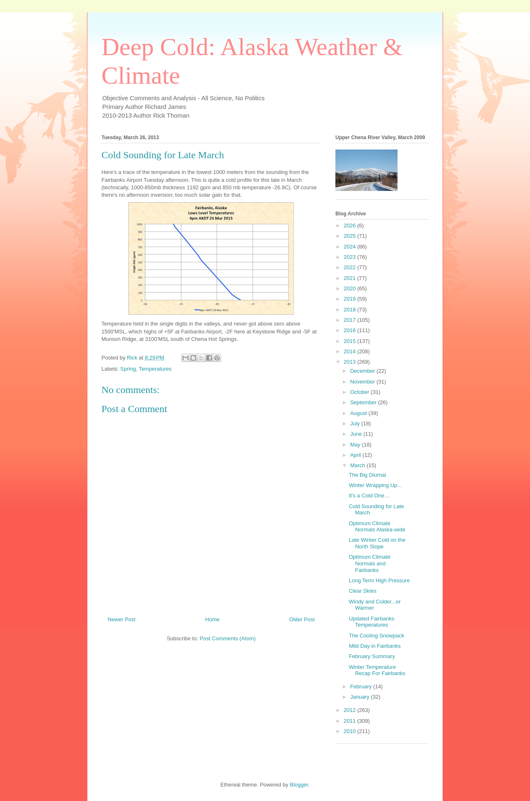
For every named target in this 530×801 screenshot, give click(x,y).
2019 (350, 299)
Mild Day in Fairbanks (374, 646)
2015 (350, 341)
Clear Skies (362, 591)
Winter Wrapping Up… (375, 485)
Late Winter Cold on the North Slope (377, 543)
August (359, 413)
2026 (350, 225)
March (358, 465)
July (355, 423)
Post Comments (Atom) (227, 638)
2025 (350, 236)
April (356, 455)
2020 (350, 288)
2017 (350, 320)
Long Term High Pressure (379, 580)
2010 (350, 731)
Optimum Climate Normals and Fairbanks (369, 563)
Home (212, 619)
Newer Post (121, 619)
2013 (350, 362)
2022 (350, 267)
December (363, 371)
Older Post (302, 619)
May (356, 445)
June (357, 434)
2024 (350, 247)
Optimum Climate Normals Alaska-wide (377, 526)
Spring (128, 369)
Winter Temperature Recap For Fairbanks (377, 670)
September (364, 402)
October (360, 392)
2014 (350, 351)
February (361, 686)
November (363, 382)
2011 (350, 721)
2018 (350, 309)
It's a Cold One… (369, 495)
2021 (350, 278)
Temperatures (155, 369)
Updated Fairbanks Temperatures (371, 621)
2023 (350, 257)
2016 (350, 330)
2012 (350, 710)
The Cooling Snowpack (376, 635)
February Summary (372, 656)
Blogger (299, 785)
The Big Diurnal (367, 475)
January (360, 697)
